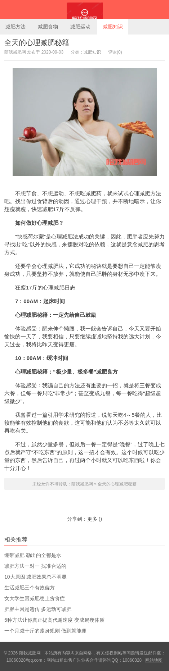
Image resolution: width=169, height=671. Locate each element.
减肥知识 (113, 26)
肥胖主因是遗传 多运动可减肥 (37, 609)
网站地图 (154, 660)
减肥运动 (80, 26)
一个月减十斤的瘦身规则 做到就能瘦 (45, 631)
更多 (92, 519)
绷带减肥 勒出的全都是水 (32, 555)
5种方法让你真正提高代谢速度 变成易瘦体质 (54, 620)
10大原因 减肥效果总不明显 (35, 577)
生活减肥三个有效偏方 (29, 587)
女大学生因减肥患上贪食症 (34, 598)
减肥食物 (48, 26)
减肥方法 (15, 26)
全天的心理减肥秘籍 (36, 42)
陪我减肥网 (84, 9)
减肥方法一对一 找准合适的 (35, 566)
